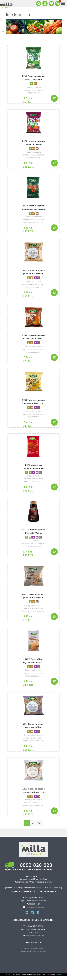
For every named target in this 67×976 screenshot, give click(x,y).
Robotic (58, 974)
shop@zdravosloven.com (35, 936)
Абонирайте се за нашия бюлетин (33, 952)
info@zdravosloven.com (35, 907)
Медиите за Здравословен (33, 948)
